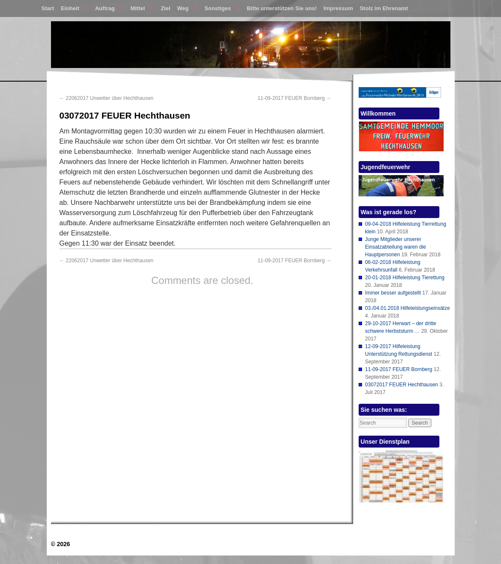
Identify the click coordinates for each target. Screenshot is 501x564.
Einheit (72, 10)
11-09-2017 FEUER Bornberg (294, 98)
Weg (185, 10)
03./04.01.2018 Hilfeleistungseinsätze (407, 308)
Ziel (165, 8)
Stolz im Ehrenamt (384, 8)
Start (48, 8)
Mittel (140, 10)
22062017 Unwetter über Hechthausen (106, 98)
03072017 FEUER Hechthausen (401, 385)
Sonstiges (220, 10)
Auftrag (107, 10)
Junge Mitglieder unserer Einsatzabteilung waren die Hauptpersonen (395, 247)
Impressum (338, 8)
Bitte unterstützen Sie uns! (282, 8)
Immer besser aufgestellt (393, 293)
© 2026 (60, 544)
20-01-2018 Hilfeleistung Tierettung (404, 278)
